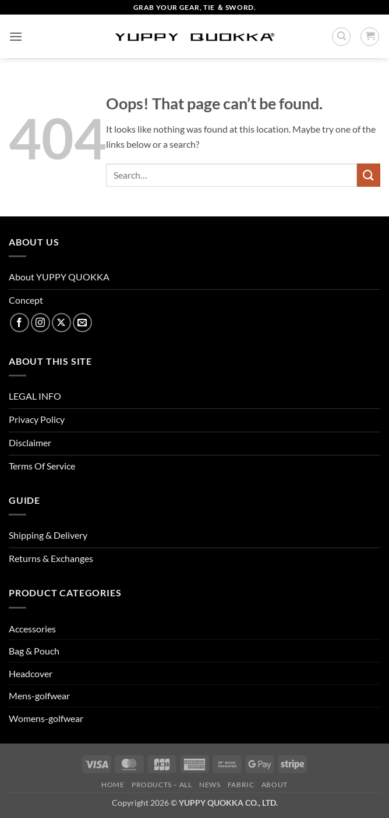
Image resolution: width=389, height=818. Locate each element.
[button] (16, 36)
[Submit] (368, 174)
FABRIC (241, 784)
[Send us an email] (82, 322)
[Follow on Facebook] (19, 322)
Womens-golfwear (46, 718)
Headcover (30, 673)
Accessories (32, 628)
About (274, 784)
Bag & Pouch (34, 650)
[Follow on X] (61, 322)
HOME (112, 784)
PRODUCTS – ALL (162, 784)
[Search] (341, 36)
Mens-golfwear (39, 695)
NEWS (209, 784)
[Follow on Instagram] (40, 322)
